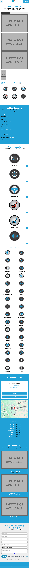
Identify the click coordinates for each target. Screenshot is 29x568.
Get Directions (14, 396)
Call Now (26, 1)
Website (14, 393)
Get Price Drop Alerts (3, 83)
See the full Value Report (15, 472)
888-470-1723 (19, 9)
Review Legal (23, 559)
